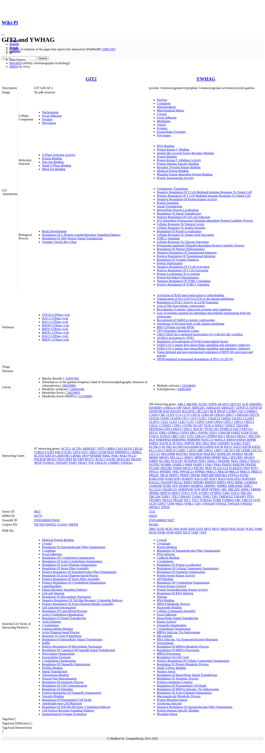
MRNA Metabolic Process (173, 604)
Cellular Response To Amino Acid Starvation (185, 234)
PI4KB (177, 468)
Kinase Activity (166, 621)
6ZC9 (186, 532)
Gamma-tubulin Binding (57, 628)
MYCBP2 (236, 457)
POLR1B (40, 459)
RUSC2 (100, 459)
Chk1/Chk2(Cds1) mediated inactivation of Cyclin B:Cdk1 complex (200, 334)
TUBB (217, 500)
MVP (85, 455)
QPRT (68, 459)
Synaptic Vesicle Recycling (59, 242)
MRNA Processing (168, 653)
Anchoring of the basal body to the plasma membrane (190, 323)
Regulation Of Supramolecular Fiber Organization (73, 547)
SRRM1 (256, 489)
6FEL (232, 529)
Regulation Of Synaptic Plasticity (178, 259)
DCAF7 (198, 425)
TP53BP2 (155, 500)
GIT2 (91, 78)
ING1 (179, 443)
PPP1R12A (187, 471)
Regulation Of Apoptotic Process (63, 682)
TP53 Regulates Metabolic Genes (178, 330)
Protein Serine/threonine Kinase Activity (182, 589)
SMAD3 (136, 459)
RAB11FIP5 (173, 478)
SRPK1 (245, 489)
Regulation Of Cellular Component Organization (187, 568)
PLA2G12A (220, 468)
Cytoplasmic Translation (172, 188)
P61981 (154, 524)
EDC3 (237, 429)
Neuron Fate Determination (59, 678)
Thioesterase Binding (55, 675)
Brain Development (54, 231)
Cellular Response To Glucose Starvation (183, 242)
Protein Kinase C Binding (173, 149)
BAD (166, 411)
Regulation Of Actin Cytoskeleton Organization (72, 561)
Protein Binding (52, 158)
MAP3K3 (210, 454)
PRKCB (222, 471)
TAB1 (226, 493)
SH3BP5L (196, 486)
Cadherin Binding (168, 557)
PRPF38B (207, 475)
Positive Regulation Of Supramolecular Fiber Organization (79, 572)
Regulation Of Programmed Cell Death (66, 699)
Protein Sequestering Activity (175, 178)
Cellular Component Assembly (176, 611)
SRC (224, 489)
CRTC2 (239, 422)
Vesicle (161, 124)
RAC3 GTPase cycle (55, 336)
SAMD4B (155, 486)
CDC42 (138, 448)
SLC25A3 (155, 489)
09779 (38, 516)
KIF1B (218, 446)
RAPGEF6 (249, 478)
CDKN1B (241, 414)
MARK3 (237, 454)
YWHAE (221, 503)
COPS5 (200, 422)
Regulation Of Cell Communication (64, 685)
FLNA (254, 432)
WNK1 (188, 503)
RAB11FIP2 (156, 478)
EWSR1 (203, 432)
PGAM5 (154, 468)
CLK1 (164, 422)
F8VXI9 (39, 524)
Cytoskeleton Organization (59, 660)
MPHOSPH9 (202, 457)
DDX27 (231, 425)
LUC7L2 (256, 450)
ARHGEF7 (90, 448)
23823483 (72, 392)
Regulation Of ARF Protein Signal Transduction (72, 238)
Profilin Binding (52, 668)
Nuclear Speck (166, 671)
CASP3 (153, 414)
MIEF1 (188, 457)
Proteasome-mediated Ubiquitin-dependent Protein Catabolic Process (200, 245)
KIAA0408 (191, 446)
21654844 (188, 385)
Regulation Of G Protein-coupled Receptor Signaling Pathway (81, 234)
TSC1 (187, 500)
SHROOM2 (235, 486)
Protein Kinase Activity (171, 586)
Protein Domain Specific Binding (178, 163)
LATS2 (191, 450)
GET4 (76, 452)
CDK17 (229, 414)
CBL (162, 414)
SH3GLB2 (123, 459)
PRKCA (211, 471)
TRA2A (167, 500)
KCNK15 (155, 446)
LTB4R (245, 450)
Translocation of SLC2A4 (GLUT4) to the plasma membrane (195, 298)
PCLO (132, 455)
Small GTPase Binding (56, 165)
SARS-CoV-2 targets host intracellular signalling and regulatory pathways (203, 348)
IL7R (172, 443)
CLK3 (182, 422)
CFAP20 (175, 418)
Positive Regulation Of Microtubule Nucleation (72, 646)
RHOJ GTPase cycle (55, 329)
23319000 (84, 396)
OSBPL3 (178, 464)
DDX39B (242, 425)
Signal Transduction (169, 206)
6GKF (241, 529)
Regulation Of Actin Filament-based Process (70, 575)
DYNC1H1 (211, 429)
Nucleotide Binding (169, 607)
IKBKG (137, 452)
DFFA (168, 429)
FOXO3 (165, 436)
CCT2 (186, 414)
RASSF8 (167, 482)
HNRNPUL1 (123, 452)
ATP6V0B (155, 411)
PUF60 (244, 475)
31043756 (71, 378)
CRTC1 (228, 422)
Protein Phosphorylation (172, 699)
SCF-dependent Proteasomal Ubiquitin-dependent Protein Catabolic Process (205, 220)
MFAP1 (164, 457)
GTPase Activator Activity (59, 155)
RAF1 (213, 478)
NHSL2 (244, 461)
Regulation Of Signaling (57, 689)
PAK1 (115, 455)
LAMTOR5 (62, 455)
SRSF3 (175, 493)
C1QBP (231, 411)
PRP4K (195, 475)
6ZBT (178, 532)
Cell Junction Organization (59, 607)
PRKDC (154, 475)
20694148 (77, 389)
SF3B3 (166, 486)
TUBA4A (206, 500)
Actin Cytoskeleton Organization (63, 614)
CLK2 (173, 422)
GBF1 (174, 436)
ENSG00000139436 (47, 520)
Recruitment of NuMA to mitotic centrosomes (186, 320)
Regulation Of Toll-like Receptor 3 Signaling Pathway (76, 707)
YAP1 (198, 503)
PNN (247, 468)
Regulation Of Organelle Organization (66, 664)
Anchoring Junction (169, 703)
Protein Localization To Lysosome (178, 274)
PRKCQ (256, 471)
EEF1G (153, 432)
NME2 (106, 455)
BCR (213, 411)
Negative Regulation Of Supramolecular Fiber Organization (194, 707)
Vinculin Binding (53, 696)
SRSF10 (165, 493)
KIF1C (228, 446)
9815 (37, 511)
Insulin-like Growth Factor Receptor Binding (185, 153)
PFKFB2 (250, 464)
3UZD (161, 529)
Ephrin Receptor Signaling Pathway (64, 589)
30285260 (183, 389)
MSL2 (226, 457)
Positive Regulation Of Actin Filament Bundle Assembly (78, 604)
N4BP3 (153, 461)
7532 (152, 511)
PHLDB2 (166, 468)
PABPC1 (198, 464)
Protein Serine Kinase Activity (176, 575)
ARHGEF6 (213, 407)
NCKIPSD (190, 461)
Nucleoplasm (50, 112)
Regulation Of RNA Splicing (175, 593)
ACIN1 (202, 404)
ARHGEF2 (198, 407)
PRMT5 (185, 475)
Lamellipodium (52, 586)
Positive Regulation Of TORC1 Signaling (183, 284)
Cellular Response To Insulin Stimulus (181, 227)
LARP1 (181, 450)
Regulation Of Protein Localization (179, 231)
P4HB (188, 464)
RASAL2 (155, 482)
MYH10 (249, 457)
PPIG (175, 471)
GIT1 (84, 452)
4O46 (183, 529)
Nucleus (162, 99)
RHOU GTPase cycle (55, 332)
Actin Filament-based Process (61, 632)
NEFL (234, 461)
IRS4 (213, 443)
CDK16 (219, 414)
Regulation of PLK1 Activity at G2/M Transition (187, 302)
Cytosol (162, 114)
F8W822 (50, 524)
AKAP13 (223, 404)
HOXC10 (207, 439)
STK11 (185, 493)
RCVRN (78, 459)
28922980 (68, 385)
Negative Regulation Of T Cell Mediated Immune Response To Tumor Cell (204, 192)
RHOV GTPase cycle (55, 339)
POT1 (254, 468)
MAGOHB (168, 454)
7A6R (194, 532)
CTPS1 (176, 425)
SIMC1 (248, 486)
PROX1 (52, 459)
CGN (193, 418)
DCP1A (209, 425)
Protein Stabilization (170, 263)
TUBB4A (228, 500)
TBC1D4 (154, 496)
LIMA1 (208, 450)
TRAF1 (82, 462)
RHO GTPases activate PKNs (175, 327)
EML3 (163, 432)
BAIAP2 (175, 411)
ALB (245, 404)
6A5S (199, 529)
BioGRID (15, 63)
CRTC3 (249, 422)
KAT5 (246, 443)
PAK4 (217, 464)
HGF (152, 439)
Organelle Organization (171, 625)
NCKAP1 (177, 461)
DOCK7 (198, 429)
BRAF (221, 411)
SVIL (194, 493)
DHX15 (178, 429)
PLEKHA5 (236, 468)
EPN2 (185, 432)
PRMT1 (174, 475)
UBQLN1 (101, 462)
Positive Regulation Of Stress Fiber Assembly (71, 579)
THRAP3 (185, 496)
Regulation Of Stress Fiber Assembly (65, 568)
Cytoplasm (163, 103)
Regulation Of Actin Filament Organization (69, 564)
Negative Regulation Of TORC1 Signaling (183, 281)
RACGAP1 (201, 478)
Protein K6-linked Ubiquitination (178, 277)
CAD (240, 411)
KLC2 (153, 450)
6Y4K (161, 532)
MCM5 (248, 454)
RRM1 (239, 482)
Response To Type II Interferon (61, 636)
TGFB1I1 (48, 462)
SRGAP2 (234, 489)
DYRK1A (226, 429)
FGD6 (245, 432)
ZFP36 (165, 507)
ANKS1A (169, 407)
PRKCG (245, 471)
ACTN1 (77, 448)
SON (197, 489)
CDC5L (196, 414)
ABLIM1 (192, 404)
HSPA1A (220, 439)
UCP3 (153, 503)
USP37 (161, 503)
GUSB (102, 452)
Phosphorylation (167, 714)
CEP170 (253, 414)
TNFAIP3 (61, 462)
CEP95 (164, 418)
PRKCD (234, 471)
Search (14, 44)
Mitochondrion (166, 107)
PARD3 (227, 464)
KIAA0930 (206, 446)
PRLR (164, 475)
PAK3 (124, 455)
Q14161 (62, 524)
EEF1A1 (247, 429)
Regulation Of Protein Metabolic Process (183, 664)
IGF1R (163, 443)
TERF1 (166, 496)
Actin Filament (51, 621)
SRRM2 (154, 493)
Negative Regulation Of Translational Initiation (186, 252)
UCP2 (256, 500)
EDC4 (59, 452)
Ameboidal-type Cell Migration (62, 703)
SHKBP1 (210, 486)
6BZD (225, 529)
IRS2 (206, 443)
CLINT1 (154, 422)
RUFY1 (90, 459)
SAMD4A (250, 482)
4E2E (169, 529)
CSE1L (153, 425)
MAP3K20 (196, 454)
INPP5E (189, 443)
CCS (178, 414)
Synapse (47, 119)
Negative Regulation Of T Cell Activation (183, 266)
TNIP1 (72, 462)
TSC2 (195, 500)
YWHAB (208, 503)
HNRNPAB (163, 439)
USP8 (170, 503)
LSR (237, 450)
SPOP (38, 462)
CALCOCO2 (124, 448)
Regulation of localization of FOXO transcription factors (192, 341)
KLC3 (161, 450)
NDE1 (202, 461)
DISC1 (188, 429)
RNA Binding (165, 146)
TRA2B (178, 500)
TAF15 (235, 493)
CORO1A (40, 452)
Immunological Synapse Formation (64, 714)
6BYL (216, 529)
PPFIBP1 (166, 471)
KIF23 (237, 446)
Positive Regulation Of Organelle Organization (71, 692)
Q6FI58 (73, 524)
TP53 (250, 496)
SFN (175, 486)
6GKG (250, 529)
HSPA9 (241, 439)
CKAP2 (237, 418)
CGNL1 (202, 418)
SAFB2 (111, 459)
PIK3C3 (188, 468)
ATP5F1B (255, 407)
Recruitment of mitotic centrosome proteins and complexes (194, 309)
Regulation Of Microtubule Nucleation (66, 596)
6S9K (258, 529)
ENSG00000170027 (161, 520)
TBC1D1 (246, 493)
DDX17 (220, 425)
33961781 (108, 49)
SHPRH (222, 486)
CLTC (190, 422)
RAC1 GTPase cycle (55, 318)
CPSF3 (218, 422)
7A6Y (203, 532)
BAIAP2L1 (189, 411)
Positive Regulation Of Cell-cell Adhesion (183, 217)
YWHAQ (246, 503)
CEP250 (154, 418)
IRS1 (198, 443)
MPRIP (216, 457)
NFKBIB (95, 455)
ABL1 (181, 404)
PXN (60, 459)
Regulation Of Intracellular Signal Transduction (72, 639)
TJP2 (215, 496)
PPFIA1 (154, 471)
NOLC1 (255, 461)
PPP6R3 (200, 471)
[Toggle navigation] (3, 35)
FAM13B (224, 432)
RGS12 (178, 482)
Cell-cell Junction (53, 593)
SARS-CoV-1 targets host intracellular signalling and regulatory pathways (203, 345)
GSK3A (200, 436)
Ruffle (46, 643)
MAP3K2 (182, 454)
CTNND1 (165, 425)
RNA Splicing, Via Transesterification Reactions (187, 639)
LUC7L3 (154, 454)
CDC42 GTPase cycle (56, 314)
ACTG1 (66, 448)
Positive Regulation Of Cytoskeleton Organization (73, 582)
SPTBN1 (215, 489)
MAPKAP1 (224, 454)
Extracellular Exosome (171, 131)
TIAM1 (197, 496)
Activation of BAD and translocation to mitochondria (190, 295)
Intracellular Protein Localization (178, 210)
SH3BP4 (184, 486)
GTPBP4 (211, 436)
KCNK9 (178, 446)
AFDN (212, 404)
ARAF (186, 407)
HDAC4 (231, 436)
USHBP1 (114, 462)
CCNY (170, 414)
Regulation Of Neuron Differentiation (180, 249)
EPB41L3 (174, 432)
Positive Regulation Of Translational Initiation (186, 256)
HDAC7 (242, 436)
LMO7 (218, 450)
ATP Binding (165, 579)
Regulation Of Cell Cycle (173, 657)
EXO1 (213, 432)
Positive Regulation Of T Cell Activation (182, 270)
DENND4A (156, 429)
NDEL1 (212, 461)
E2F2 (50, 452)
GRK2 (93, 452)
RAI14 (222, 478)
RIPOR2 (198, 482)
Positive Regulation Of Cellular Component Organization (193, 660)
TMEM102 (226, 496)
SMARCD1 (169, 489)
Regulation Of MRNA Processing (178, 650)
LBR (200, 450)
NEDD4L (224, 461)
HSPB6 (251, 439)
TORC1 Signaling (168, 238)
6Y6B (170, 532)
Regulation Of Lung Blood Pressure (64, 611)
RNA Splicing (165, 554)
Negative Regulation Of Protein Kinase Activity (187, 199)
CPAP (209, 422)
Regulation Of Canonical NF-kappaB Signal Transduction (78, 650)
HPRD (13, 66)
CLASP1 (248, 418)
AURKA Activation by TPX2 (175, 337)
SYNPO (204, 493)
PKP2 (208, 468)
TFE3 (174, 496)
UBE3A (247, 500)
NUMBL (166, 464)
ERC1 (193, 432)
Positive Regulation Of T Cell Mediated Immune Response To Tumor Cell (203, 195)
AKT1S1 (235, 404)
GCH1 (68, 452)
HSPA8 (231, 439)
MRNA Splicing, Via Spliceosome (178, 632)
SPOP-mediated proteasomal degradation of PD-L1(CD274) (195, 359)
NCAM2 (164, 461)
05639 (153, 516)
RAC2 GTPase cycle (55, 322)
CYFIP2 (187, 425)
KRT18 (49, 455)
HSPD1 (154, 443)
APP (179, 407)
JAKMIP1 (223, 443)
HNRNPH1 (179, 439)
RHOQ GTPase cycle (55, 325)
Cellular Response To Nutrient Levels (180, 224)
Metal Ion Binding (53, 169)
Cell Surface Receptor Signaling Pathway (68, 710)
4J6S (176, 529)
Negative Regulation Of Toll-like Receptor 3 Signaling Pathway (82, 600)
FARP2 (235, 432)
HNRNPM (193, 439)
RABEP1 (188, 478)
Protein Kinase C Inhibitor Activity (179, 160)
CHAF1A (214, 418)
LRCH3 (228, 450)
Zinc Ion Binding (53, 162)
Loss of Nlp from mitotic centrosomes (181, 306)
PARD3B (238, 464)
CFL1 (185, 418)
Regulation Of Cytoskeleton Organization (68, 557)
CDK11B (207, 414)
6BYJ (207, 529)
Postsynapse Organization (58, 653)
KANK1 (236, 443)
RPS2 (230, 482)
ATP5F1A (242, 407)
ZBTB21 (154, 507)
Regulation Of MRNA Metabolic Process (183, 646)
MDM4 (153, 457)
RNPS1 (221, 482)
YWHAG (205, 78)
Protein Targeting (168, 202)
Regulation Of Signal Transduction (179, 213)
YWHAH (233, 503)
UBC (238, 500)
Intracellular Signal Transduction (177, 618)
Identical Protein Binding (173, 171)
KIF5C (256, 446)
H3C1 (221, 436)
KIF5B (247, 446)
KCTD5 (39, 455)
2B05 (152, 529)
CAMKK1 (251, 411)
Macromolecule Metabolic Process (179, 696)
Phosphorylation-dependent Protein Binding (184, 174)
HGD (110, 452)
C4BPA (110, 448)
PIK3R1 (199, 468)
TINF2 (206, 496)
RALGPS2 (234, 478)
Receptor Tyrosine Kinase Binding (178, 167)
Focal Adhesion (52, 115)
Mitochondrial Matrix (170, 110)
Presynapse (49, 123)
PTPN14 (233, 475)
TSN (91, 462)
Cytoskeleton (50, 625)
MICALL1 (177, 457)
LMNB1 (76, 455)
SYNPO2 (215, 493)
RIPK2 (188, 482)
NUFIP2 (154, 464)
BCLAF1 (203, 411)
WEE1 (179, 503)
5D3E (191, 529)
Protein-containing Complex (175, 682)
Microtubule (164, 636)
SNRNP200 (185, 489)
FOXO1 (154, 436)
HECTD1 (254, 436)
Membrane (163, 121)
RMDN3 (210, 482)
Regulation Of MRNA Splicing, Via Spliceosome (188, 689)
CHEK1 (226, 418)
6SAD (153, 532)
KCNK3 (167, 446)
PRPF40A (221, 475)
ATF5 (101, 448)
